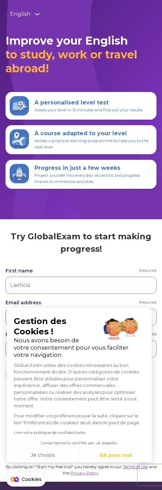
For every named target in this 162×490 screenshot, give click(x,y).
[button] (26, 479)
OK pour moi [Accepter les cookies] (115, 455)
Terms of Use (135, 466)
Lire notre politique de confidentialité (49, 432)
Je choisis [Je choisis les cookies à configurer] (43, 455)
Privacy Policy (84, 472)
